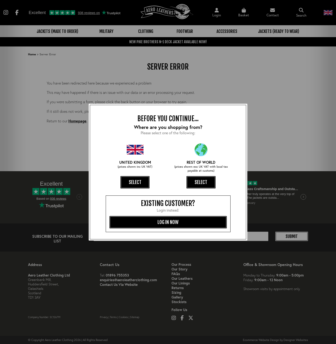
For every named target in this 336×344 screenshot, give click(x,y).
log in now (168, 222)
